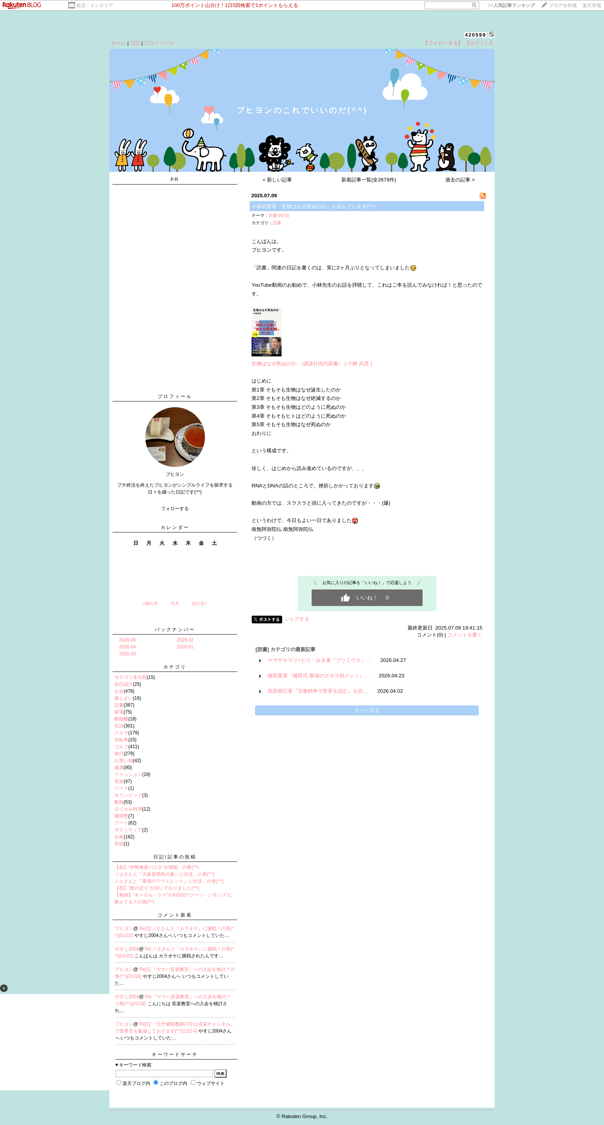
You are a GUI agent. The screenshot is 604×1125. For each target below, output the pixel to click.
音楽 (119, 781)
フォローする (175, 508)
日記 (135, 43)
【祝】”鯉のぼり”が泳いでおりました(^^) (156, 888)
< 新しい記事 (277, 180)
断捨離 (121, 719)
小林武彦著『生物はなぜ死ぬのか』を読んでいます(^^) (313, 206)
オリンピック (128, 795)
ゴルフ (121, 746)
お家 (119, 837)
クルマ (121, 732)
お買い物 (123, 760)
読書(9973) (278, 215)
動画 (119, 802)
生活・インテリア (94, 5)
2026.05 (127, 640)
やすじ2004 (127, 949)
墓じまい (123, 698)
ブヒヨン (124, 928)
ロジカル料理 (128, 809)
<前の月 (150, 603)
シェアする (296, 619)
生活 (119, 726)
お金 (119, 691)
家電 (119, 712)
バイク (121, 788)
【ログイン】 (480, 43)
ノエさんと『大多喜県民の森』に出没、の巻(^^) (164, 874)
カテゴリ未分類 (130, 677)
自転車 (121, 739)
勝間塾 (121, 816)
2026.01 (185, 647)
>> (511, 5)
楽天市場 (591, 5)
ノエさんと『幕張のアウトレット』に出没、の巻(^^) (168, 881)
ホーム (118, 43)
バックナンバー (175, 629)
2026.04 (127, 647)
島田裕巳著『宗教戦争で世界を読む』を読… (318, 691)
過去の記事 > (460, 180)
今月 (175, 603)
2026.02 (185, 640)
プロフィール (159, 43)
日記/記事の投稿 (174, 857)
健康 (119, 767)
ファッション (128, 774)
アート (121, 823)
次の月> (199, 603)
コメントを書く (464, 635)
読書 (119, 705)
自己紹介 (123, 684)
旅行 (119, 753)
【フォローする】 (443, 43)
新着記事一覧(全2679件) (368, 180)
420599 (475, 35)
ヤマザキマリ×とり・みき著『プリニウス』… (319, 660)
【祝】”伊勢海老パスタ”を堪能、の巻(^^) (156, 867)
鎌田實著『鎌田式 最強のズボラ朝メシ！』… (318, 675)
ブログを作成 (563, 5)
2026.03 (127, 654)
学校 (119, 843)
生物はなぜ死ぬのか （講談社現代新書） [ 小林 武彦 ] (312, 363)
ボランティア (128, 830)
